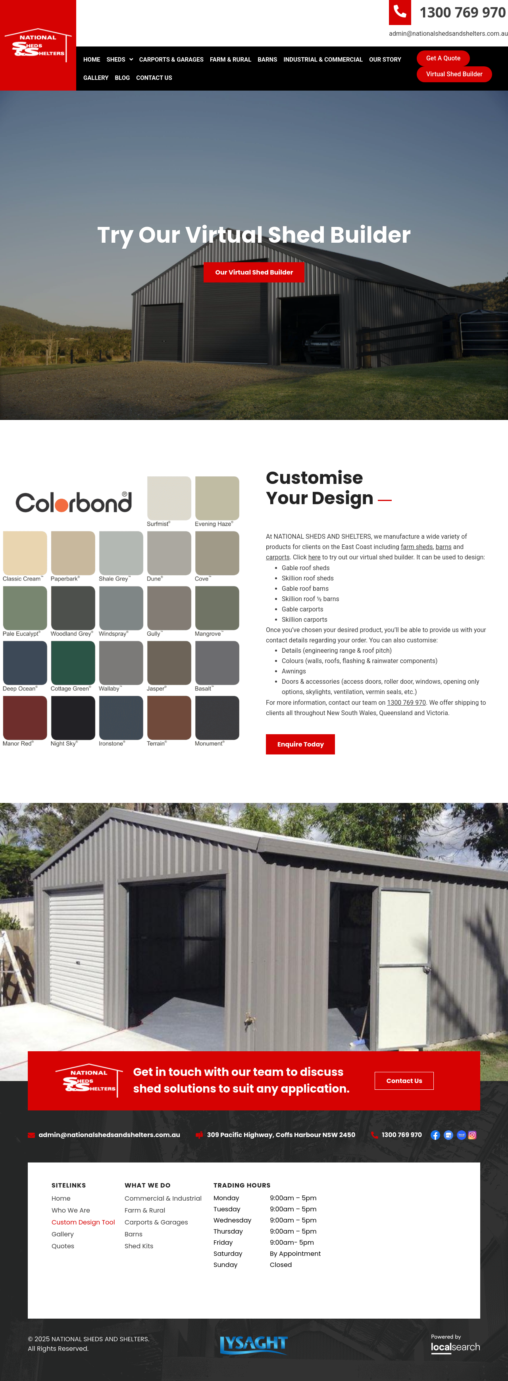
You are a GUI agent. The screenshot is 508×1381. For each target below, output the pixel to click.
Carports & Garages (171, 59)
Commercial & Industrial (163, 1198)
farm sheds (417, 547)
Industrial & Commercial (323, 59)
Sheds (120, 59)
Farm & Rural (230, 59)
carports (278, 557)
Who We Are (71, 1210)
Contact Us (154, 77)
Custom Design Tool (83, 1222)
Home (91, 59)
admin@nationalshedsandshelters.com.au (448, 33)
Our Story (385, 59)
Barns (267, 59)
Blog (122, 77)
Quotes (63, 1246)
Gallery (96, 77)
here (314, 557)
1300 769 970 (462, 12)
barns (444, 547)
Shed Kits (139, 1246)
